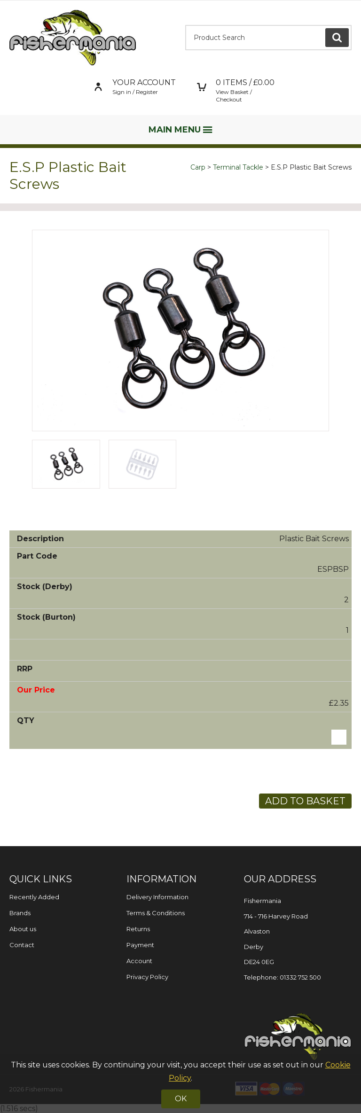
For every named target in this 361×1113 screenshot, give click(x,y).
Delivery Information (157, 897)
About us (22, 929)
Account (139, 961)
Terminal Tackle (238, 167)
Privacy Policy (147, 977)
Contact (21, 945)
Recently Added (34, 897)
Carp (197, 167)
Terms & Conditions (155, 913)
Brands (20, 913)
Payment (140, 945)
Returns (138, 929)
